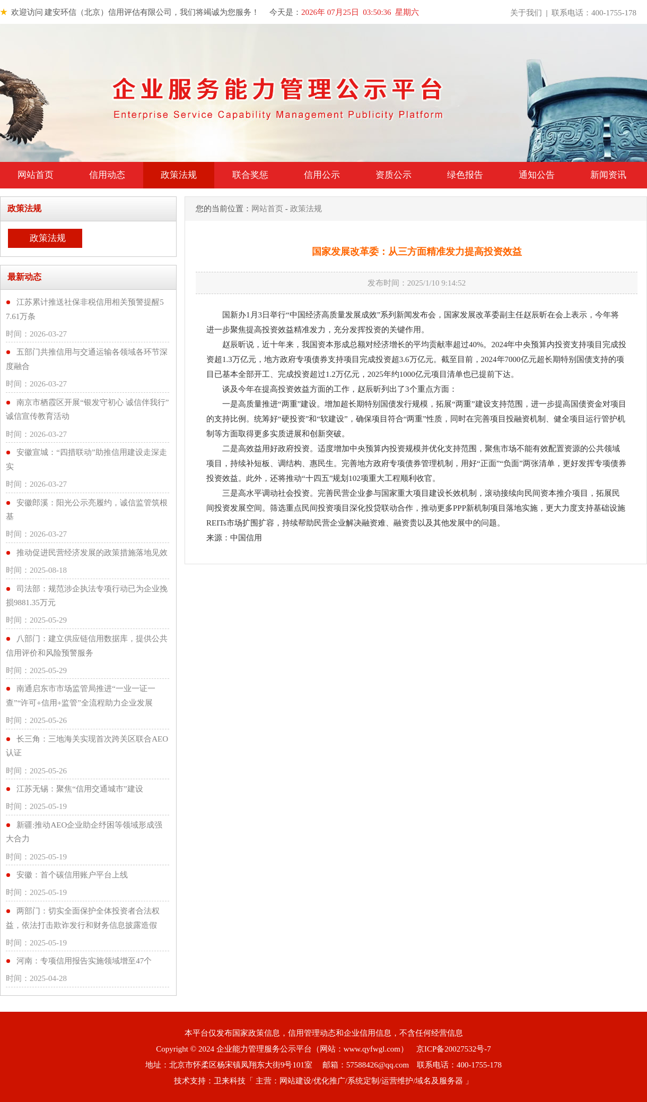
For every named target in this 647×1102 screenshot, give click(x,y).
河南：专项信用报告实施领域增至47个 (84, 961)
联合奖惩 (250, 175)
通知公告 (537, 175)
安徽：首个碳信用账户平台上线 (72, 875)
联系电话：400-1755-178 (594, 12)
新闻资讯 (608, 175)
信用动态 (107, 175)
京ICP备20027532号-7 (453, 1049)
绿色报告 (465, 175)
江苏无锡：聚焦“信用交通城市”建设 (79, 789)
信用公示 (322, 175)
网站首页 (36, 175)
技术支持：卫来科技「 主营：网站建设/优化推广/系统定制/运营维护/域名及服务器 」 (323, 1081)
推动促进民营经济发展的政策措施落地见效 (92, 552)
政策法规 (179, 175)
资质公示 (393, 175)
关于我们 (526, 12)
